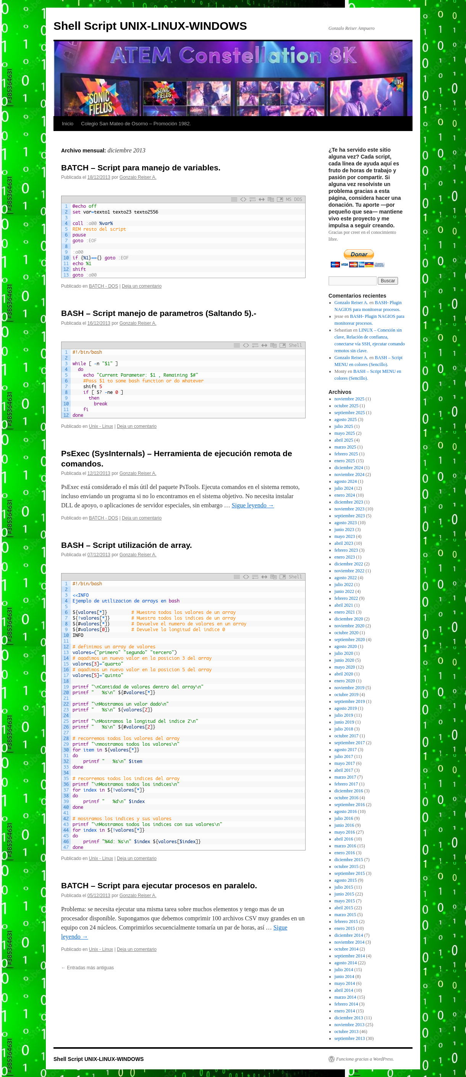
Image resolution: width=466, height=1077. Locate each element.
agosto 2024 (346, 481)
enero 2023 (345, 557)
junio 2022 (344, 591)
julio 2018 (344, 729)
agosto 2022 (346, 577)
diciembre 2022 (349, 564)
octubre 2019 (347, 694)
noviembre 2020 (349, 625)
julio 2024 (344, 488)
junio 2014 (344, 976)
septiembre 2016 (350, 804)
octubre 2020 (347, 632)
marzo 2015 (345, 914)
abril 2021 (344, 605)
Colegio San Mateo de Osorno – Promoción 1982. (136, 123)
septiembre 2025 (350, 412)
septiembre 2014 (350, 956)
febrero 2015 (346, 921)
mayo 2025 (345, 433)
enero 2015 (345, 928)
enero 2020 (345, 680)
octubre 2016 (347, 797)
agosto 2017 (346, 749)
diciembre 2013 (349, 1017)
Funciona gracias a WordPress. (365, 1059)
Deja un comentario (142, 286)
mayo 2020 (345, 667)
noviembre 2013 (349, 1024)
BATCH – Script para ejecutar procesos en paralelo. (159, 885)
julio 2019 (344, 715)
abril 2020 (344, 674)
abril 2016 (344, 839)
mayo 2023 (345, 536)
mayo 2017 (345, 763)
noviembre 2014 (349, 942)
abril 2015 (344, 907)
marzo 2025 (345, 447)
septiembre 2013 (350, 1038)
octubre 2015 (347, 866)
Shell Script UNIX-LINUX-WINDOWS (150, 25)
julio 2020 (344, 653)
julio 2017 (344, 756)
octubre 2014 (347, 949)
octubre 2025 (347, 405)
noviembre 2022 (349, 570)
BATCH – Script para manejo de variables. (140, 167)
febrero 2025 (346, 454)
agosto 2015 (346, 880)
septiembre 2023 (350, 515)
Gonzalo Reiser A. (138, 177)
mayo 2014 (345, 983)
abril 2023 (344, 543)
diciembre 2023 (349, 502)
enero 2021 (345, 612)
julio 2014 (344, 969)
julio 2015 (344, 887)
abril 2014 (344, 990)
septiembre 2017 (350, 742)
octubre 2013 (347, 1031)
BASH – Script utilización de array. (126, 545)
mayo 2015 (345, 901)
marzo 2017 (345, 777)
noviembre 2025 (349, 399)
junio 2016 (344, 825)
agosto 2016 (346, 811)
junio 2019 (344, 722)
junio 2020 (344, 660)
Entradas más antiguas (87, 967)
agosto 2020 (346, 646)
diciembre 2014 (349, 935)
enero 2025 (345, 460)
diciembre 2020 (349, 619)
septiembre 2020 (350, 639)
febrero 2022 (346, 598)
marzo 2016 (345, 846)
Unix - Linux (101, 426)
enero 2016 (345, 852)
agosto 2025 (346, 419)
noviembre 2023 (349, 509)
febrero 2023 (346, 550)
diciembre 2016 (349, 791)
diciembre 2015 (349, 859)
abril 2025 (344, 440)
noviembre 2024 (349, 474)
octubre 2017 (347, 736)
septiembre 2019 (350, 701)
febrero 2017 (346, 784)
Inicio (67, 123)
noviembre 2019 (349, 687)
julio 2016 (344, 818)
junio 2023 (344, 529)
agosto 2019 (346, 708)
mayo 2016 (345, 832)
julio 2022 (344, 584)
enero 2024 (345, 495)
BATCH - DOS (103, 286)
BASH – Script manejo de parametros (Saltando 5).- (158, 313)
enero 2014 (345, 1011)
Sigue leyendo (253, 505)
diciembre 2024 (349, 467)
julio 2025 (344, 426)
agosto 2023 (346, 522)
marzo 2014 (345, 997)
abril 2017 (344, 770)
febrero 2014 (346, 1004)
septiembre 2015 (350, 873)
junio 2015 (344, 894)
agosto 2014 (346, 962)
